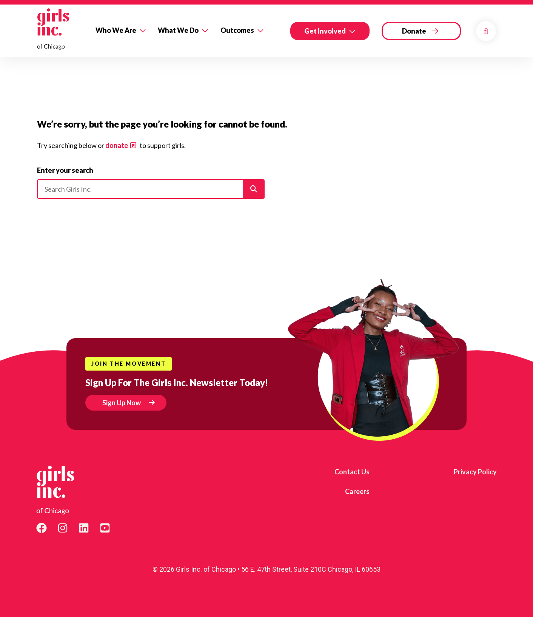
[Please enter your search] (151, 189)
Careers (357, 491)
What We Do (178, 30)
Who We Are (116, 30)
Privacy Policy (475, 472)
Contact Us (352, 472)
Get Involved (325, 31)
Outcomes (237, 30)
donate (116, 145)
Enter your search (65, 170)
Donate (414, 31)
